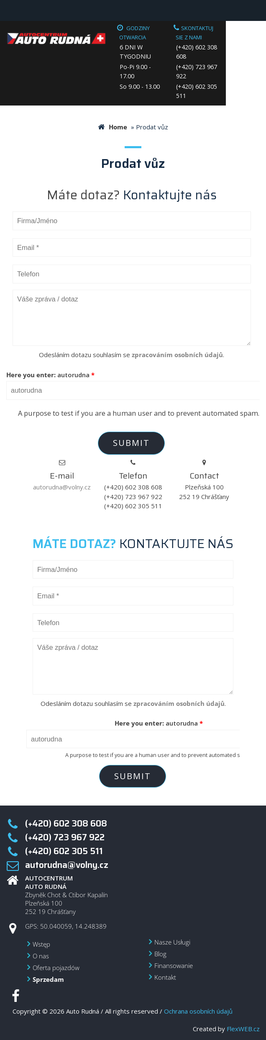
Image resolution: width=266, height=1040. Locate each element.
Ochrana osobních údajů (198, 1011)
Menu (10, 10)
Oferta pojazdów (56, 967)
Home (118, 127)
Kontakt (165, 977)
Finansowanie (173, 965)
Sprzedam (48, 979)
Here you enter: (50, 375)
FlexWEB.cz (243, 1029)
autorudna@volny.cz (62, 487)
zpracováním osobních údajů (177, 354)
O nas (41, 956)
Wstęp (41, 944)
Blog (160, 954)
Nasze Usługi (172, 942)
